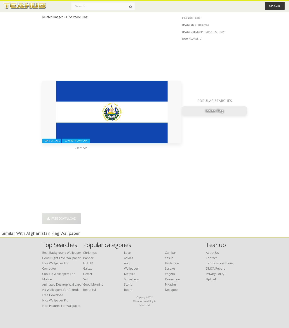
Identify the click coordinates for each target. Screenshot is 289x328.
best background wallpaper (61, 253)
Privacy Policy (215, 274)
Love (127, 253)
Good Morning (93, 284)
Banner (88, 258)
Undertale (172, 263)
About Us (212, 253)
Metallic (129, 274)
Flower (87, 274)
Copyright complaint (76, 140)
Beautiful (89, 290)
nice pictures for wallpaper (61, 306)
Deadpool (171, 290)
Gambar (170, 253)
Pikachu (170, 284)
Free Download (61, 219)
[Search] (130, 7)
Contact (211, 258)
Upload (274, 6)
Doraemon (172, 279)
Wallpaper (131, 268)
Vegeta (170, 274)
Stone (128, 284)
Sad (85, 279)
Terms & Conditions (219, 263)
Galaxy (87, 268)
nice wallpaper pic (55, 300)
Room (128, 290)
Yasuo (169, 258)
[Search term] (103, 6)
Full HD (88, 263)
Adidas (128, 258)
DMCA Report (215, 268)
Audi (127, 263)
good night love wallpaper (61, 258)
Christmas (90, 253)
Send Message (52, 140)
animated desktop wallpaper (62, 284)
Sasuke (170, 268)
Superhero (131, 279)
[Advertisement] (111, 51)
